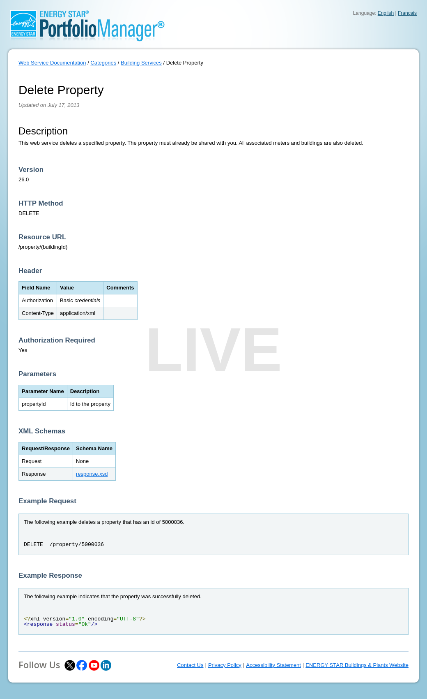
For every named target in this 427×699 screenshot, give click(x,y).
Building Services (141, 63)
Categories (103, 63)
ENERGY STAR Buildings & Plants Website (357, 665)
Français (407, 13)
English (386, 13)
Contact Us (190, 665)
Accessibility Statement (273, 665)
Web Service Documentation (52, 63)
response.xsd (92, 474)
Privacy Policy (224, 665)
